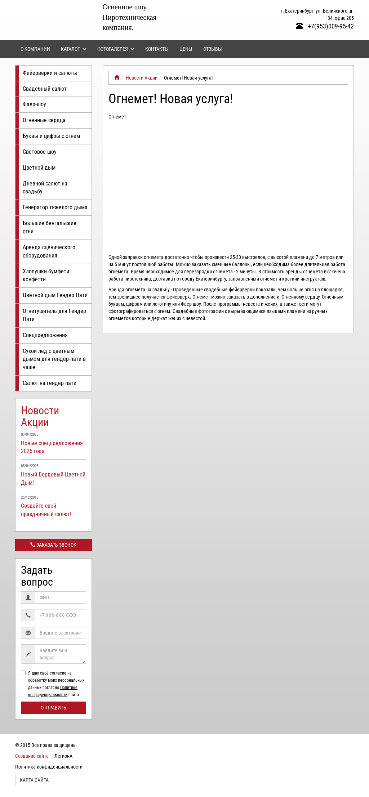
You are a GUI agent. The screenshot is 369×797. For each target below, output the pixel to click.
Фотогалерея (115, 49)
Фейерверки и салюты (50, 73)
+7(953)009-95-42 (325, 26)
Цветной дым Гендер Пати (55, 295)
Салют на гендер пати (49, 383)
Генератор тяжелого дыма (55, 207)
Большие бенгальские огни (49, 227)
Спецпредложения (45, 335)
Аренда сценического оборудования (49, 251)
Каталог (73, 49)
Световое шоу (40, 151)
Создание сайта (32, 756)
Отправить (53, 708)
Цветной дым (39, 167)
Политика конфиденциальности (49, 767)
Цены (185, 49)
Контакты (157, 49)
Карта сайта (34, 780)
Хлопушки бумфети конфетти (46, 275)
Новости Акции (40, 416)
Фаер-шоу (34, 104)
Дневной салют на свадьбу (45, 187)
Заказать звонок (53, 545)
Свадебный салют (45, 88)
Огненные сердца (44, 120)
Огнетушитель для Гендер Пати (54, 315)
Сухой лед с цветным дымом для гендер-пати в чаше (54, 359)
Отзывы (212, 49)
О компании (35, 49)
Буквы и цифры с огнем (51, 136)
